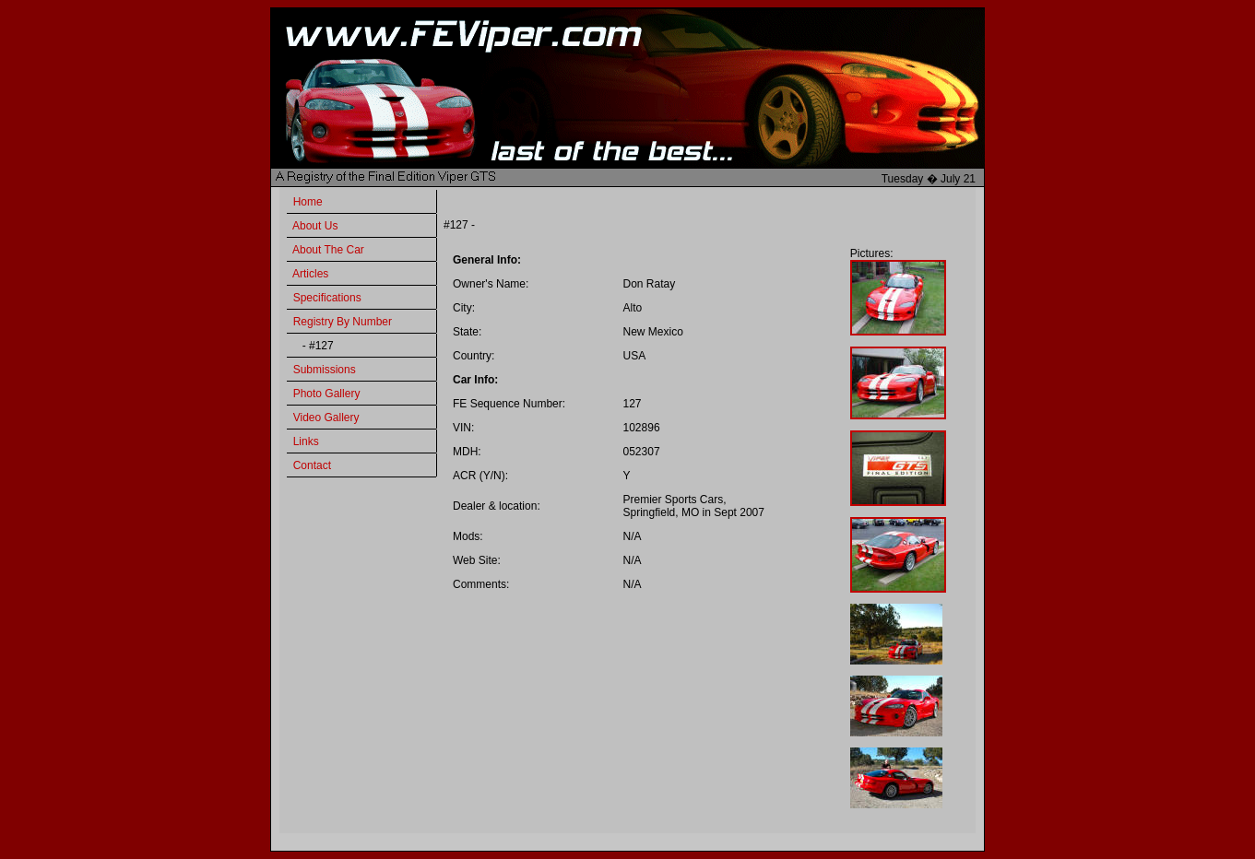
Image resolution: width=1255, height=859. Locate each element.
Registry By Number (342, 321)
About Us (314, 225)
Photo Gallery (327, 393)
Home (308, 201)
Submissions (324, 369)
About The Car (328, 249)
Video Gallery (326, 417)
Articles (310, 273)
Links (306, 441)
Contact (312, 465)
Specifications (327, 297)
